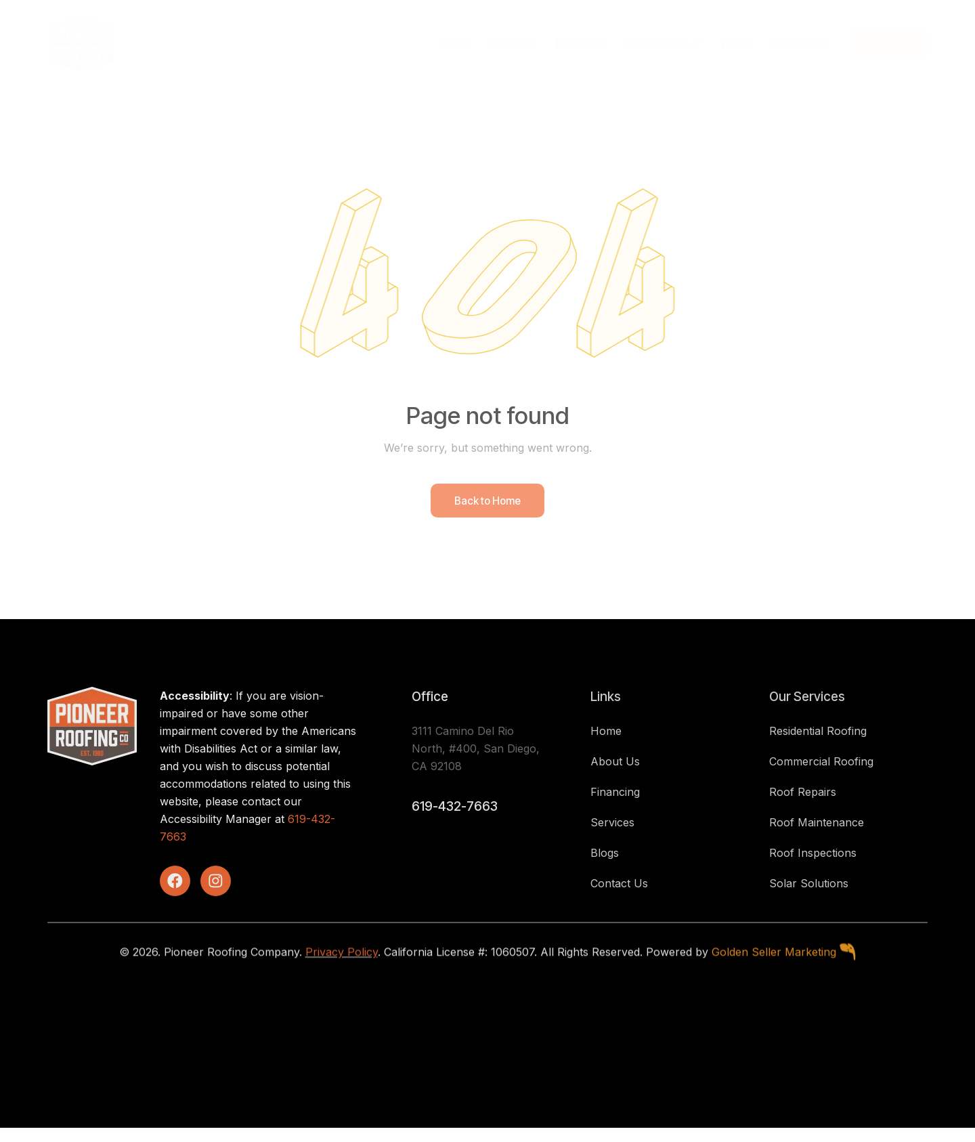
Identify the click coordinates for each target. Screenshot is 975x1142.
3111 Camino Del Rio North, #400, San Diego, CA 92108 (476, 760)
